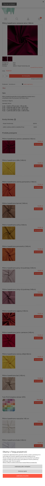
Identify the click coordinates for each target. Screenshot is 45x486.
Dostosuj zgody (22, 471)
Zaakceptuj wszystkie (22, 476)
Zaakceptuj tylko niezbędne (22, 466)
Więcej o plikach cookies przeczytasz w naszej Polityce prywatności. (20, 462)
